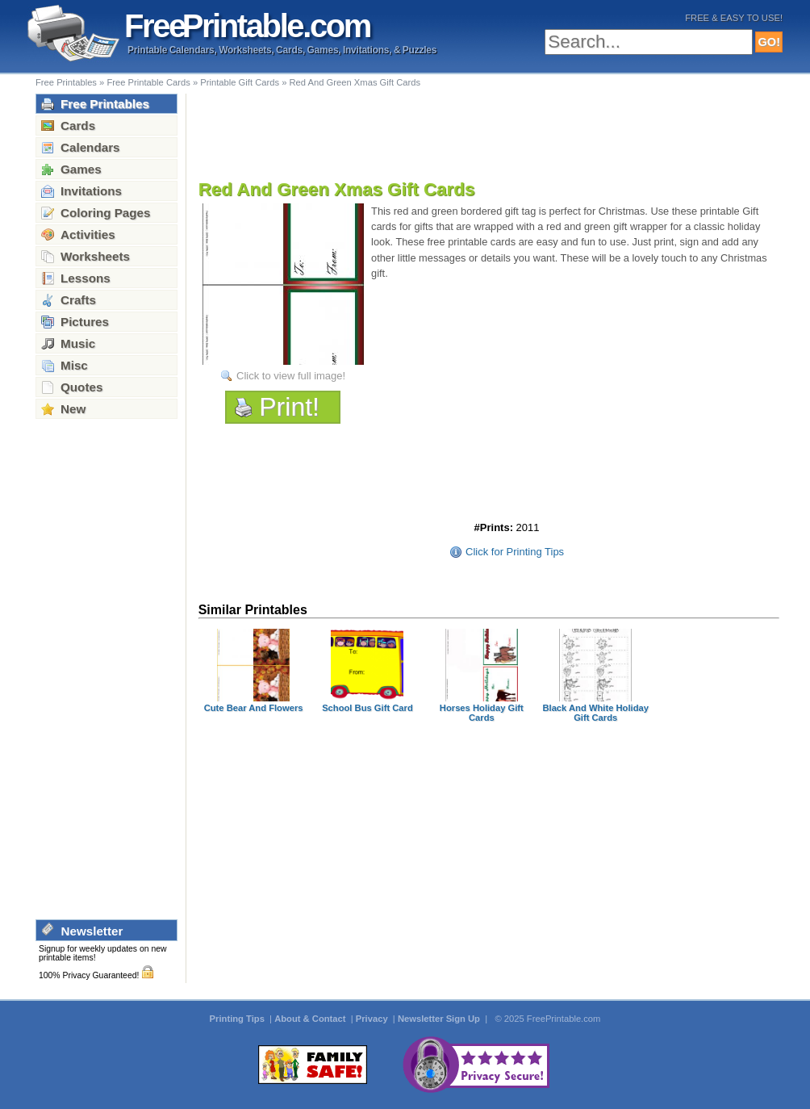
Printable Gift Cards (239, 82)
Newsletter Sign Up (440, 1018)
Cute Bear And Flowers (253, 708)
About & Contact (311, 1018)
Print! (289, 406)
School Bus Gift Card (367, 708)
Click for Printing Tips (515, 552)
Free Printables (66, 82)
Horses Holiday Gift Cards (482, 712)
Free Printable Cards (148, 82)
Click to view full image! (290, 376)
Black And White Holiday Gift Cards (595, 712)
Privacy (373, 1018)
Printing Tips (238, 1018)
